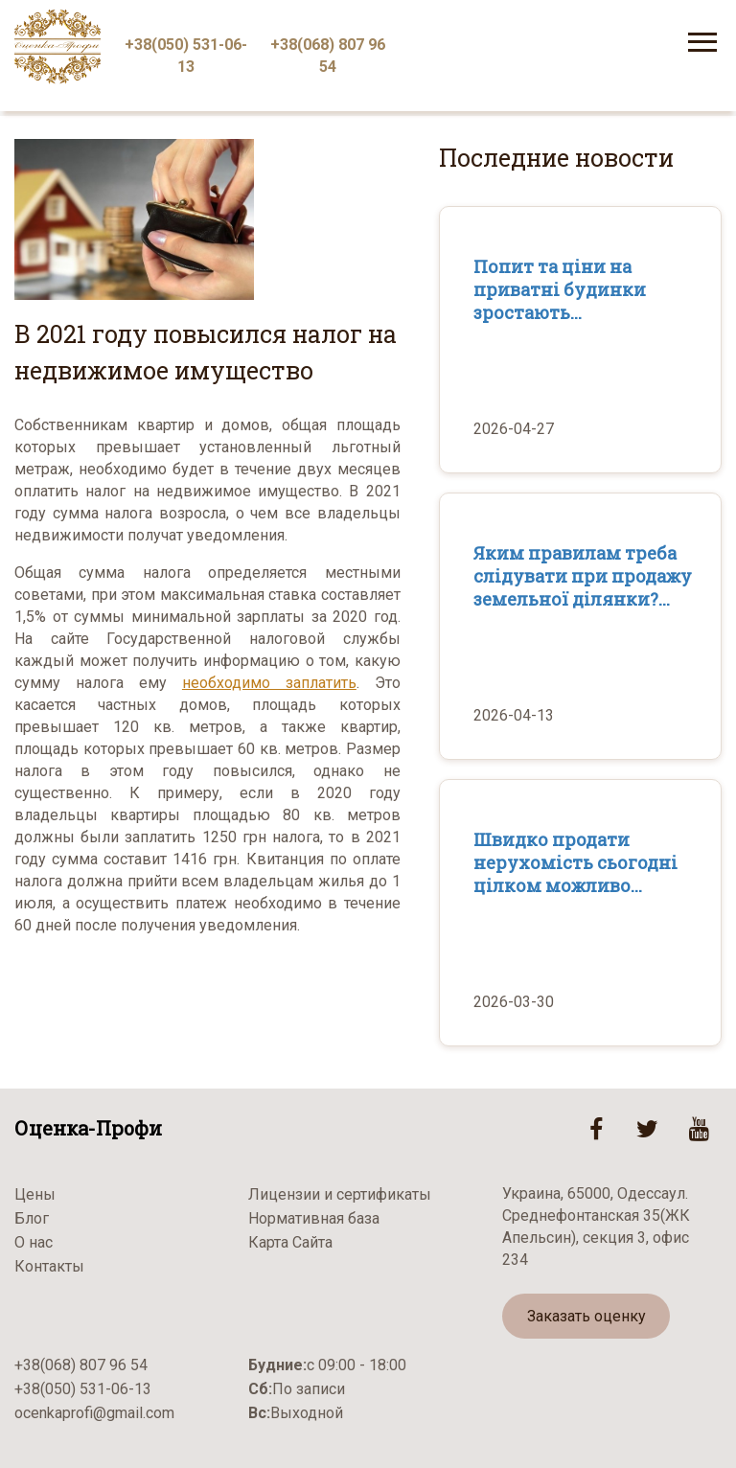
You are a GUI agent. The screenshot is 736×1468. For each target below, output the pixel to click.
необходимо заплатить (269, 683)
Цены (35, 1194)
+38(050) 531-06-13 (186, 55)
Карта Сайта (290, 1242)
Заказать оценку (586, 1316)
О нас (33, 1242)
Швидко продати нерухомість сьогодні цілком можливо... (575, 862)
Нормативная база (314, 1218)
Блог (31, 1218)
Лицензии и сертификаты (339, 1194)
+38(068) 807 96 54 (327, 55)
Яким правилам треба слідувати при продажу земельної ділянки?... (582, 575)
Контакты (49, 1266)
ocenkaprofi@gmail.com (94, 1413)
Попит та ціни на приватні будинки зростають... (559, 289)
